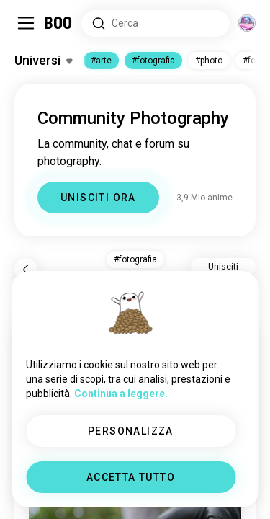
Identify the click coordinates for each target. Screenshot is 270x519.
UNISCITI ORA (98, 197)
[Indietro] (25, 269)
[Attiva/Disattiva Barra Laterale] (26, 23)
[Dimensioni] (247, 23)
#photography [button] (135, 259)
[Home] (59, 23)
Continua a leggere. (121, 393)
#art (99, 61)
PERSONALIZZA (131, 431)
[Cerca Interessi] (155, 23)
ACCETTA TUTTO (130, 477)
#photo (214, 61)
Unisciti (223, 267)
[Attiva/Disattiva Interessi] (43, 60)
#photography (154, 61)
